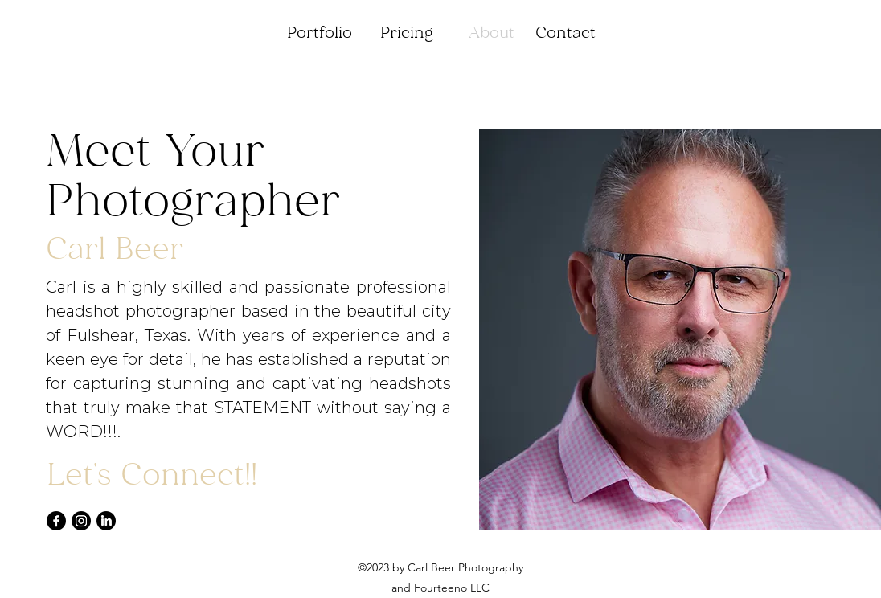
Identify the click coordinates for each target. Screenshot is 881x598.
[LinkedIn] (106, 520)
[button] (319, 34)
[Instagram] (81, 520)
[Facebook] (56, 520)
